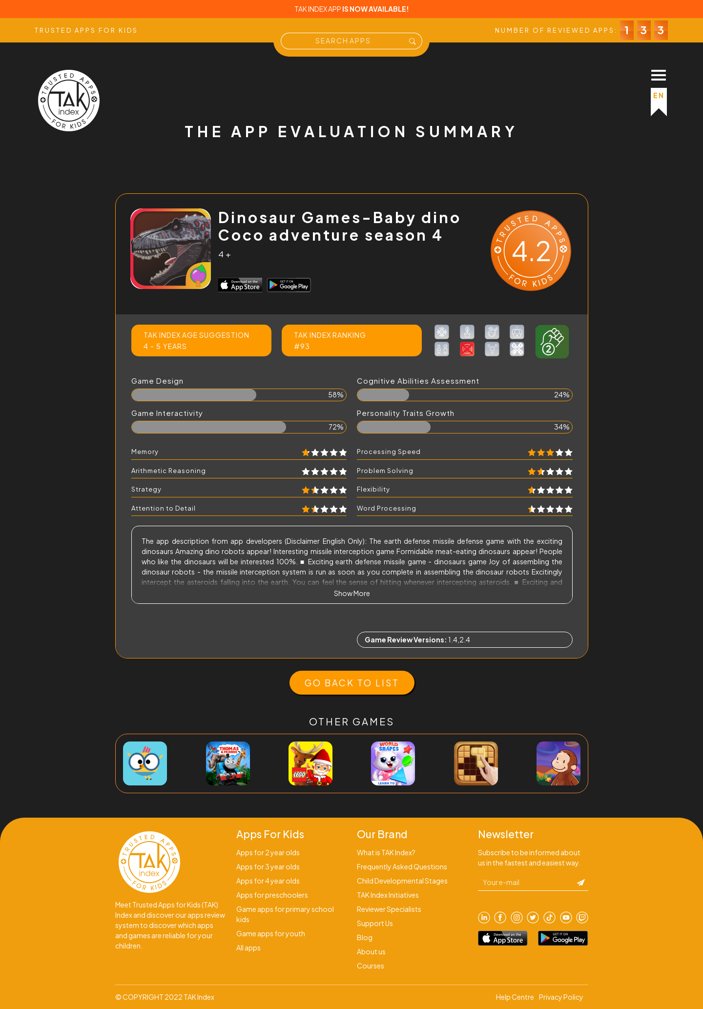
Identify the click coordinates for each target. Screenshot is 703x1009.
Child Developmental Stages (402, 880)
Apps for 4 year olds (268, 880)
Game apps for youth (270, 933)
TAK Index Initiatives (388, 894)
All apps (248, 947)
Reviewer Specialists (389, 909)
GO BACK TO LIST (352, 682)
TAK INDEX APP (351, 8)
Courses (370, 965)
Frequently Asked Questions (402, 866)
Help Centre (515, 996)
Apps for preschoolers (272, 894)
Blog (364, 937)
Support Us (375, 923)
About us (371, 951)
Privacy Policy (561, 996)
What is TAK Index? (386, 852)
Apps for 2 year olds (268, 852)
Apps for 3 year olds (268, 866)
